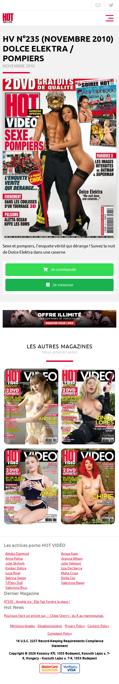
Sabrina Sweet (15, 578)
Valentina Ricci (16, 588)
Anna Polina (14, 558)
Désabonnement (50, 626)
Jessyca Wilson (72, 558)
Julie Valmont (71, 563)
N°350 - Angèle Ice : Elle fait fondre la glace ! (37, 602)
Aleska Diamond (17, 554)
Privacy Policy (75, 626)
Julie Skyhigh (15, 563)
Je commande (59, 269)
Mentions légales (22, 626)
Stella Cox (68, 578)
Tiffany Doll (14, 583)
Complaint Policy (59, 633)
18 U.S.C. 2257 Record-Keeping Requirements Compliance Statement (59, 643)
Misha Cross (69, 573)
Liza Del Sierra (71, 568)
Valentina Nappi (72, 583)
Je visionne (59, 285)
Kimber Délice (15, 568)
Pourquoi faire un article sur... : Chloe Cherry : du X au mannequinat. (54, 616)
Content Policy (98, 626)
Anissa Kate (69, 554)
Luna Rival (12, 573)
